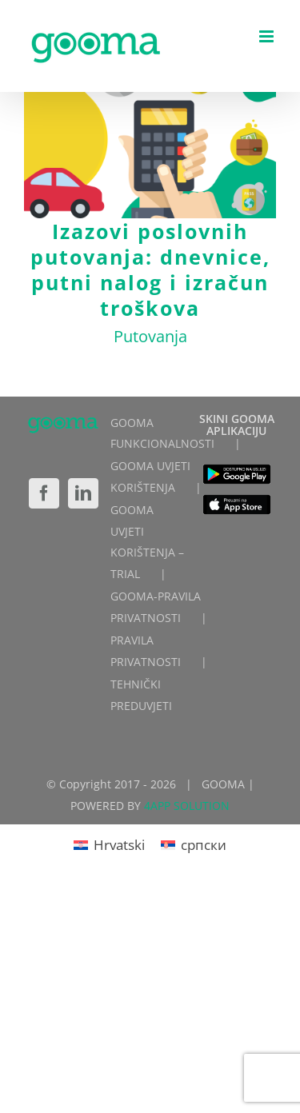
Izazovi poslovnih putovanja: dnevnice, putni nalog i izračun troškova (150, 269)
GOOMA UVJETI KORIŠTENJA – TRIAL (147, 541)
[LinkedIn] (83, 493)
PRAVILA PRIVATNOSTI (145, 650)
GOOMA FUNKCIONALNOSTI (162, 433)
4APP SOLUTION (187, 805)
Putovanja (150, 336)
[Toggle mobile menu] (267, 36)
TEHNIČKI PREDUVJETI (141, 694)
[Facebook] (44, 493)
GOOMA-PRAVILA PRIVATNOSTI (155, 606)
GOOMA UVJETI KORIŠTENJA (150, 476)
